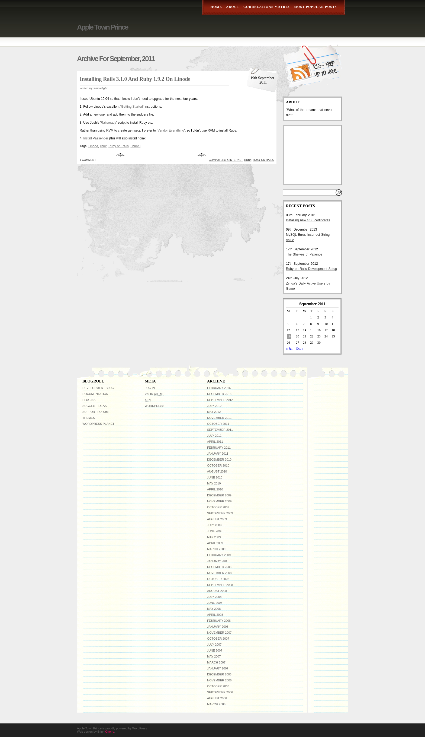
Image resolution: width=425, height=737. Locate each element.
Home (216, 7)
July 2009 (214, 525)
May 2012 (214, 411)
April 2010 (215, 489)
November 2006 (219, 680)
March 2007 (216, 662)
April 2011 (215, 441)
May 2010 (214, 483)
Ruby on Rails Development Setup (311, 269)
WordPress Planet (98, 423)
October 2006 (218, 686)
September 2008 (220, 584)
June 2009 (214, 531)
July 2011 (214, 435)
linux (103, 146)
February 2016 (219, 388)
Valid (154, 393)
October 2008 (218, 578)
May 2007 (214, 656)
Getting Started (132, 107)
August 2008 (217, 590)
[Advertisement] (313, 155)
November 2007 (219, 632)
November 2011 (219, 417)
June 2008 (214, 602)
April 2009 (215, 543)
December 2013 (219, 393)
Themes (88, 417)
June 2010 (214, 477)
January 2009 (217, 561)
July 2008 (214, 596)
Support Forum (95, 411)
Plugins (88, 399)
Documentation (95, 393)
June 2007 (214, 650)
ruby (248, 159)
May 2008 (214, 608)
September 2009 (220, 513)
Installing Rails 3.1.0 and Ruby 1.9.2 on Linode (135, 79)
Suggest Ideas (94, 405)
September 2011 (220, 429)
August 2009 (217, 519)
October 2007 (218, 638)
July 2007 (214, 644)
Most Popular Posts (315, 7)
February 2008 (219, 620)
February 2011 (219, 447)
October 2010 (218, 465)
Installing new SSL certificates (308, 220)
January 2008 (217, 626)
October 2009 (218, 507)
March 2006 (216, 704)
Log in (150, 388)
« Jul (289, 348)
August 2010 (217, 471)
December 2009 (219, 495)
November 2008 (219, 573)
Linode (93, 146)
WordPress (154, 405)
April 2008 (215, 614)
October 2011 (218, 423)
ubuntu (135, 146)
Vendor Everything (170, 130)
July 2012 (214, 405)
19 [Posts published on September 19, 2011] (289, 336)
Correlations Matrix (266, 7)
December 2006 (219, 674)
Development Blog (98, 388)
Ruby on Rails (118, 146)
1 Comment (88, 159)
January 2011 (217, 453)
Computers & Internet (226, 159)
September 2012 (220, 399)
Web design (85, 731)
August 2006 (217, 698)
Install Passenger (95, 138)
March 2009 (216, 549)
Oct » (300, 348)
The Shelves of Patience (304, 254)
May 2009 (214, 537)
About (232, 7)
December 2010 (219, 459)
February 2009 (219, 555)
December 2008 (219, 567)
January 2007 (217, 668)
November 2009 (219, 501)
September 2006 (220, 692)
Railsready (108, 123)
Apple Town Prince (102, 27)
